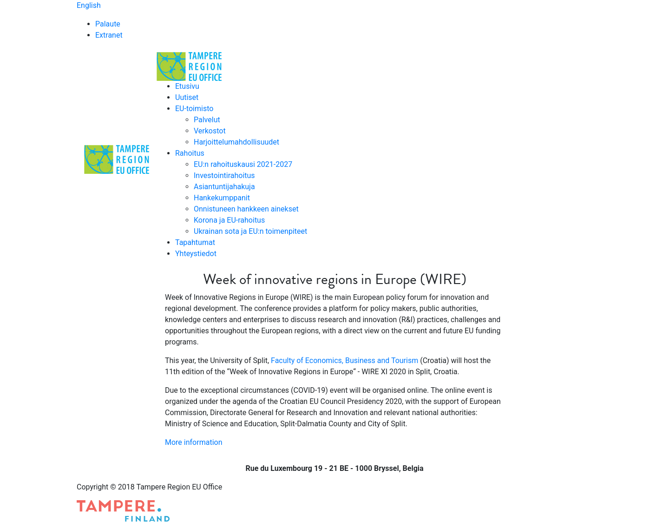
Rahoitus (189, 153)
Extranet (109, 35)
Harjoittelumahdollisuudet (236, 142)
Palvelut (207, 119)
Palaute (107, 24)
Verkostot (210, 130)
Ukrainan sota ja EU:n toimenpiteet (250, 231)
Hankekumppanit (222, 197)
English (89, 5)
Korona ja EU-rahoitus (229, 220)
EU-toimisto (194, 108)
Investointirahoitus (224, 175)
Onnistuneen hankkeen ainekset (246, 209)
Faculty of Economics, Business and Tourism (344, 360)
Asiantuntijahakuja (224, 186)
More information (193, 442)
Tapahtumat (195, 242)
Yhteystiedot (195, 253)
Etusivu (187, 86)
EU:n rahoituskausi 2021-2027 (243, 164)
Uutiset (186, 97)
